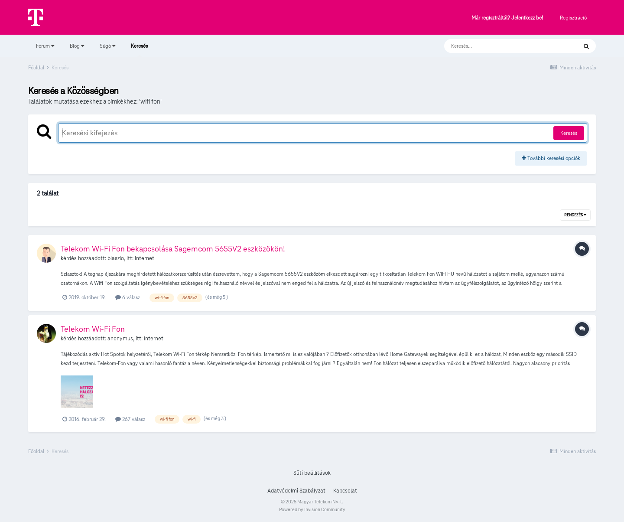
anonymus (120, 338)
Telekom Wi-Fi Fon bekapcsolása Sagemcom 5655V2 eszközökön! (173, 249)
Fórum (45, 45)
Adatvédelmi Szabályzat (296, 490)
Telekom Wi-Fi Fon (93, 329)
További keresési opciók (551, 158)
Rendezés (575, 215)
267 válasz (130, 419)
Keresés (139, 49)
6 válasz (127, 297)
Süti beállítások (312, 473)
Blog (77, 45)
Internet (144, 258)
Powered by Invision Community (312, 509)
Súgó (107, 45)
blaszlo (115, 258)
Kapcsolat (345, 490)
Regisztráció (573, 17)
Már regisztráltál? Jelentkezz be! (507, 18)
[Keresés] (502, 46)
